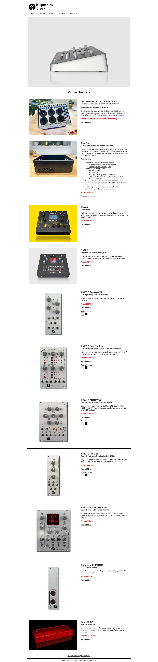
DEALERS (42, 14)
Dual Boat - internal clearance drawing (98, 189)
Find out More (86, 122)
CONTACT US (73, 14)
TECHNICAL (52, 14)
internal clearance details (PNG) (100, 167)
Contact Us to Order (88, 196)
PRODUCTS (32, 14)
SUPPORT (62, 14)
